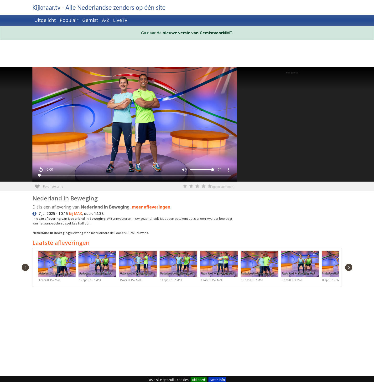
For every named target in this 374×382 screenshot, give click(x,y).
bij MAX (75, 213)
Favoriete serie (39, 185)
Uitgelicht (45, 20)
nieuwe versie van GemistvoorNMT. (198, 33)
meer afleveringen (151, 207)
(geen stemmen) (223, 187)
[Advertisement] (175, 54)
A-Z (105, 20)
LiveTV (120, 20)
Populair (69, 20)
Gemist (90, 20)
